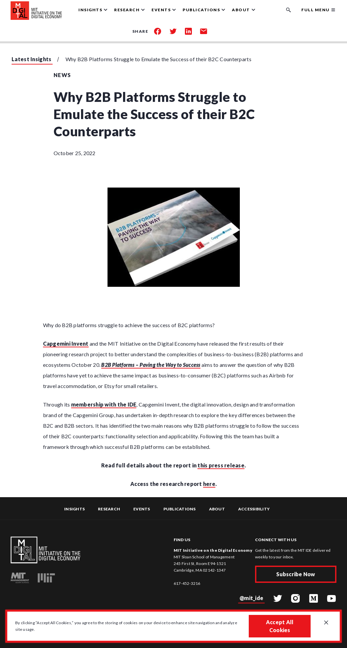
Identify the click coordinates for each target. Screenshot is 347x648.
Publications (179, 508)
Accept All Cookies (280, 626)
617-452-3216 (187, 583)
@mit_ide (251, 598)
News (62, 75)
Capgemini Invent (66, 343)
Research (109, 508)
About (217, 508)
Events (141, 508)
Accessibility (254, 508)
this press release (220, 465)
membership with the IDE (104, 404)
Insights (74, 508)
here (209, 484)
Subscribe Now (295, 574)
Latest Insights (32, 59)
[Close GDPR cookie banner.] (326, 623)
